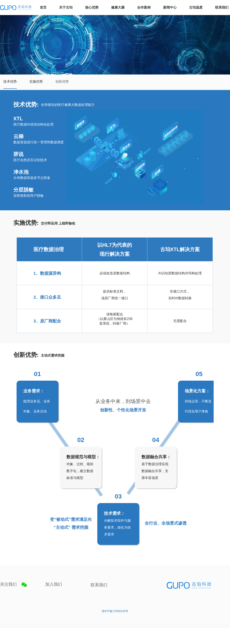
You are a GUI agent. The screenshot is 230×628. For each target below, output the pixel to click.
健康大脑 (118, 7)
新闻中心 (170, 7)
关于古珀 (66, 7)
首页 (43, 7)
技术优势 (10, 81)
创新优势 (62, 81)
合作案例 (144, 7)
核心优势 (92, 7)
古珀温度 (196, 7)
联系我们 (222, 7)
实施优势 (36, 81)
